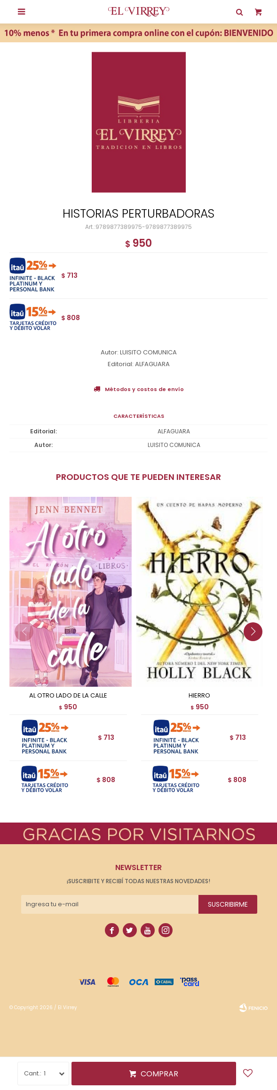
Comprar (159, 1073)
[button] (256, 650)
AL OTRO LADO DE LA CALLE (68, 695)
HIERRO (199, 695)
